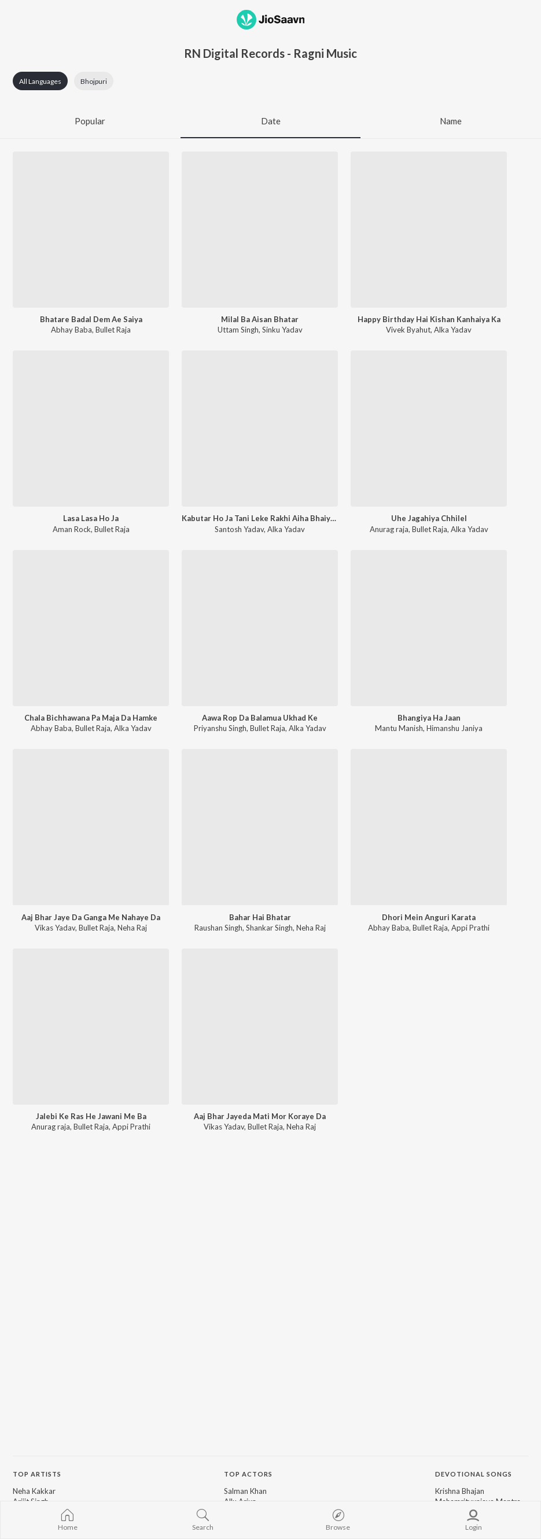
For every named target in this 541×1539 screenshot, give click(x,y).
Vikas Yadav (55, 927)
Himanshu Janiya (454, 728)
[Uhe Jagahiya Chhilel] (429, 428)
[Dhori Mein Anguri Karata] (429, 827)
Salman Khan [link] (245, 1491)
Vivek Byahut (408, 329)
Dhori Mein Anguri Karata (429, 917)
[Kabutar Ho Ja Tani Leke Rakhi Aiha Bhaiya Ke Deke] (260, 428)
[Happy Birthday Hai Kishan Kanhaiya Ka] (429, 230)
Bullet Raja (113, 329)
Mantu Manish (399, 728)
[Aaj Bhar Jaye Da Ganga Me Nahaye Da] (91, 827)
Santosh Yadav (239, 529)
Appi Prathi (470, 927)
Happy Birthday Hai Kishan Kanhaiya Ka (429, 319)
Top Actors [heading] (248, 1474)
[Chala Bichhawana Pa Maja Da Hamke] (91, 628)
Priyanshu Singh (220, 728)
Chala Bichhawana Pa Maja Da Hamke (90, 717)
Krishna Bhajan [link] (459, 1491)
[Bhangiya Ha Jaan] (429, 628)
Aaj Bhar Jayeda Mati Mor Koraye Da (260, 1116)
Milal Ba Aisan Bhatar (260, 319)
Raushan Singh (218, 927)
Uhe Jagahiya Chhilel (429, 518)
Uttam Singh (238, 329)
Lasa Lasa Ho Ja (91, 518)
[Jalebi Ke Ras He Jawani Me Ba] (91, 1027)
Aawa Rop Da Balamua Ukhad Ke (260, 717)
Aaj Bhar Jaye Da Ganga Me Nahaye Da (90, 917)
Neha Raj (132, 927)
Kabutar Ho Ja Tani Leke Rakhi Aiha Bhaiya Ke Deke (260, 518)
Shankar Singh (269, 927)
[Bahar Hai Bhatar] (260, 827)
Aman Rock (72, 529)
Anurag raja (389, 529)
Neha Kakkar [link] (34, 1491)
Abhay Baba (71, 329)
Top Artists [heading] (37, 1474)
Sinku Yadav (282, 329)
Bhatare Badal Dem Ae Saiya (91, 319)
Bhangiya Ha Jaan (429, 717)
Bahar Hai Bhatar (260, 917)
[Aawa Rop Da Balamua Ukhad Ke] (260, 628)
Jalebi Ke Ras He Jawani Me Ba (91, 1116)
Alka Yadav (453, 329)
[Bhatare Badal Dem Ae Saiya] (91, 230)
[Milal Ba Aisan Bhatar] (260, 230)
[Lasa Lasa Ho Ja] (91, 428)
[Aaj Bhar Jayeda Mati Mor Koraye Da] (260, 1027)
